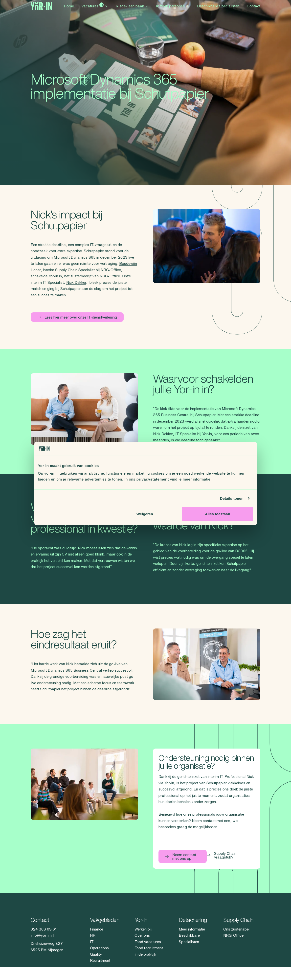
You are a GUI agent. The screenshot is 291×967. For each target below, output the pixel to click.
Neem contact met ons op (180, 856)
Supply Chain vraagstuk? (221, 855)
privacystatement (152, 479)
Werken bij (143, 929)
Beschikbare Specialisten (218, 10)
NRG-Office (111, 270)
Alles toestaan (217, 514)
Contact (253, 10)
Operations (99, 948)
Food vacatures (147, 942)
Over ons (142, 935)
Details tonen (232, 498)
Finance (96, 929)
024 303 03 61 (44, 929)
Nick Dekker (76, 282)
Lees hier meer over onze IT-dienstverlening (77, 317)
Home (69, 10)
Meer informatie (192, 929)
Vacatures (94, 9)
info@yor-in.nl (42, 935)
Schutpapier (94, 251)
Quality (96, 954)
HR (92, 935)
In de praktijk (145, 954)
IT (92, 942)
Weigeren (144, 514)
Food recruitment (148, 948)
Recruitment (100, 960)
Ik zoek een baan (132, 10)
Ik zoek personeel (173, 10)
